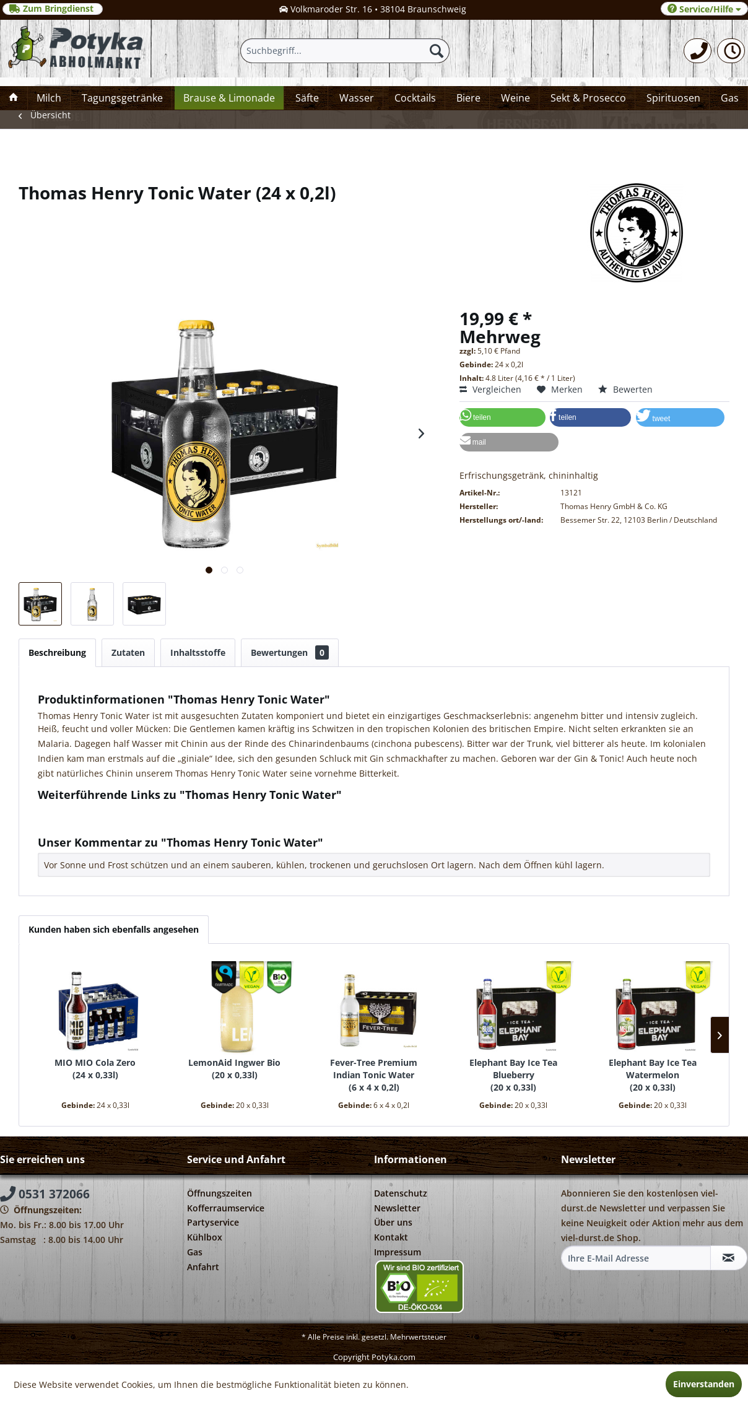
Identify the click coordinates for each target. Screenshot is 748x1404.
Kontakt (391, 1237)
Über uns (393, 1222)
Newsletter (397, 1208)
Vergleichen (490, 389)
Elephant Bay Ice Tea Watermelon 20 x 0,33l (653, 1075)
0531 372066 (45, 1194)
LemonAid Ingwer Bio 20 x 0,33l (234, 1069)
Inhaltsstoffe (197, 652)
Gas (194, 1252)
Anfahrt (203, 1267)
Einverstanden (703, 1384)
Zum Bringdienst (52, 8)
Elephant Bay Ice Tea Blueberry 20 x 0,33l (513, 1075)
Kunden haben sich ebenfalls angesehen (113, 929)
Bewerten (625, 389)
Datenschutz (400, 1193)
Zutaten (128, 652)
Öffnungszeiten (219, 1193)
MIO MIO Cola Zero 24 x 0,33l (95, 1069)
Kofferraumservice (225, 1208)
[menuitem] (697, 50)
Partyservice (213, 1222)
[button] (502, 417)
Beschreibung (57, 652)
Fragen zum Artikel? (84, 811)
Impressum (397, 1252)
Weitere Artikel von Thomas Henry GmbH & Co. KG (147, 823)
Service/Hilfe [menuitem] (704, 9)
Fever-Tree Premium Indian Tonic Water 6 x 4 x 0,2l (373, 1075)
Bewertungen (290, 652)
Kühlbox (204, 1237)
